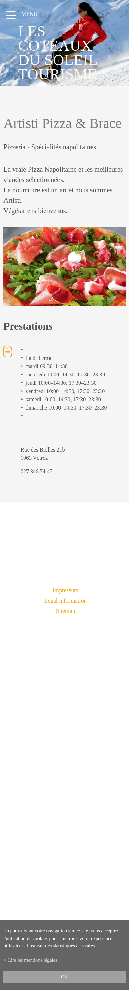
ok (64, 976)
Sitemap (65, 611)
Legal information (65, 600)
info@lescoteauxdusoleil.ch (64, 794)
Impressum (66, 590)
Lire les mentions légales (32, 960)
